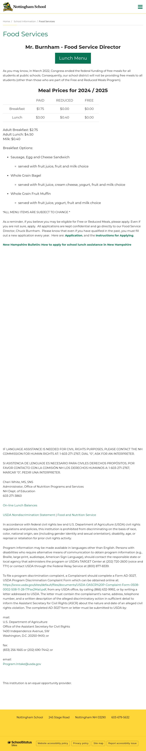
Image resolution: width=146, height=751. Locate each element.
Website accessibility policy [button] (53, 743)
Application (73, 235)
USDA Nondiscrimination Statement (29, 515)
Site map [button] (98, 743)
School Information (25, 21)
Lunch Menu (73, 58)
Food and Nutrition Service (76, 515)
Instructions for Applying (114, 235)
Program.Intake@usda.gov (22, 664)
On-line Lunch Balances (20, 505)
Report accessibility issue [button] (122, 743)
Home (6, 21)
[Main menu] (140, 6)
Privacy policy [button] (80, 743)
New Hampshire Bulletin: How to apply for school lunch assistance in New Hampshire (67, 244)
